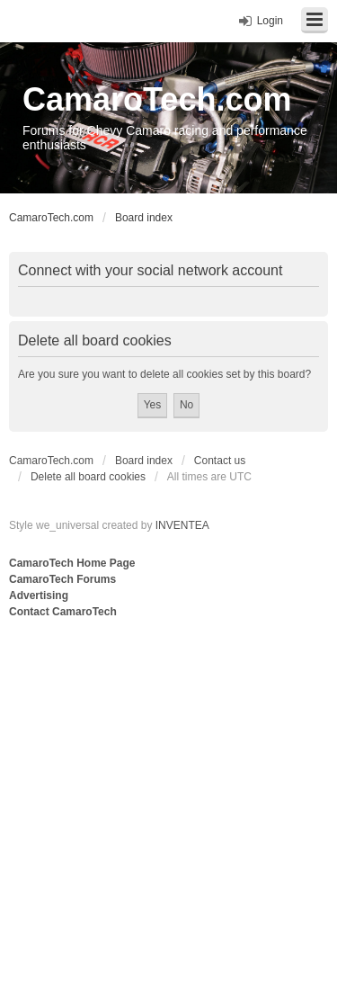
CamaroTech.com (156, 99)
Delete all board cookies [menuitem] (88, 476)
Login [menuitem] (270, 20)
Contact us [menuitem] (219, 460)
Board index (144, 460)
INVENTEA (182, 525)
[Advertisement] (168, 799)
